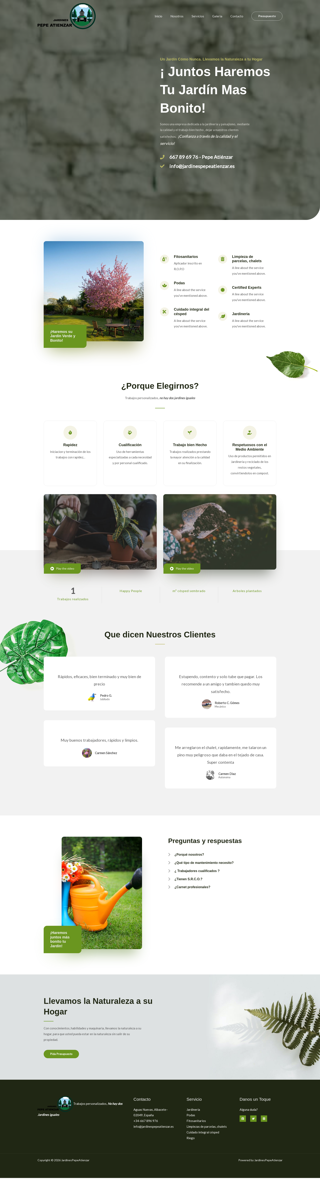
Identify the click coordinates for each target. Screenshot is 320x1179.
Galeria (220, 16)
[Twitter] (253, 1120)
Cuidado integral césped (203, 1133)
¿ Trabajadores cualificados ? (200, 873)
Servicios (203, 16)
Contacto (237, 16)
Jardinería (193, 1110)
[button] (266, 16)
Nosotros (184, 16)
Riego (191, 1139)
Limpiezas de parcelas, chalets (207, 1127)
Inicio (167, 16)
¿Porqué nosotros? (191, 856)
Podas (191, 1116)
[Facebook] (243, 1120)
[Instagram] (264, 1120)
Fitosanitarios (196, 1122)
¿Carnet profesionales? (195, 890)
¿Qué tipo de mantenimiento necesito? (208, 864)
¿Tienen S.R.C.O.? (190, 881)
